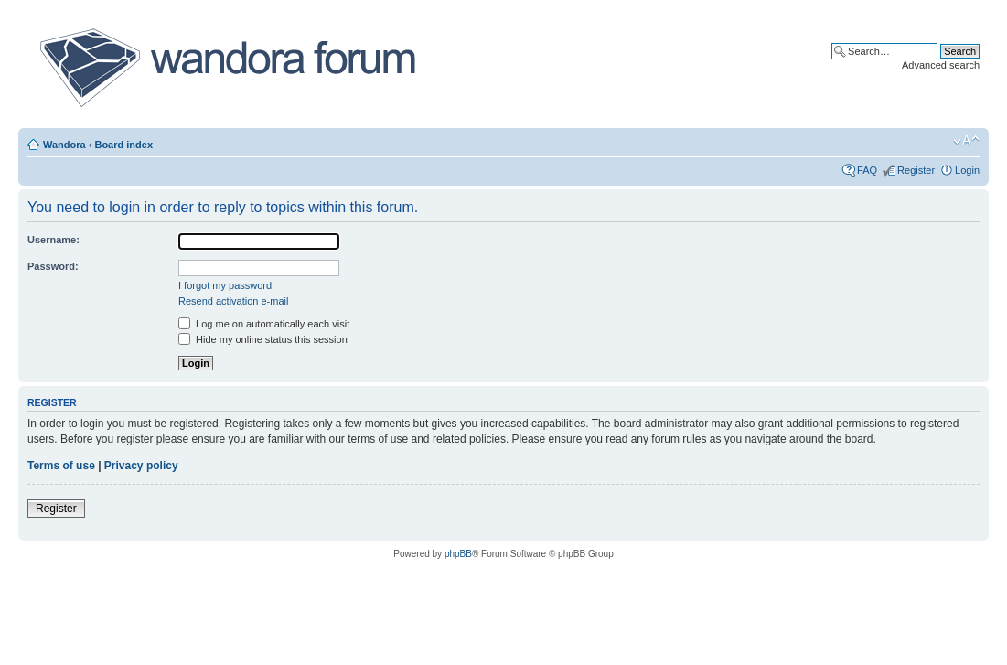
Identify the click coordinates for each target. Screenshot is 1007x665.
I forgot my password (225, 285)
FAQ (867, 170)
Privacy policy (141, 465)
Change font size (966, 141)
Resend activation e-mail (233, 300)
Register (916, 170)
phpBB (458, 554)
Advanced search (941, 64)
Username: (53, 239)
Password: (53, 266)
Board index (123, 144)
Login (967, 170)
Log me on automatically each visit (263, 323)
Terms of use (61, 465)
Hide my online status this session (263, 339)
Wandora (64, 144)
